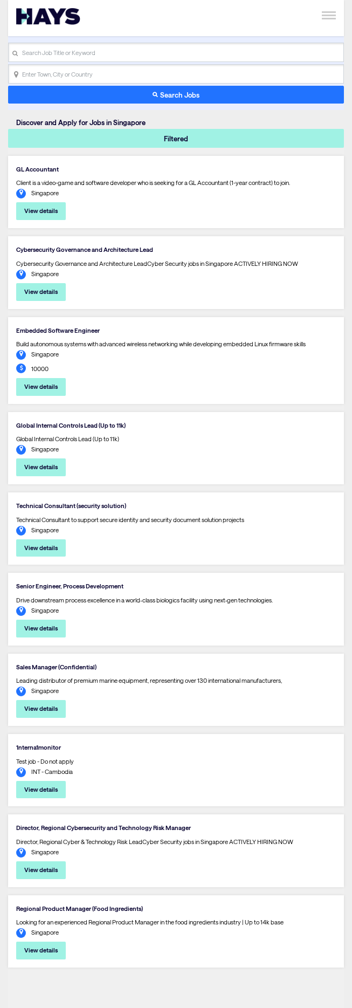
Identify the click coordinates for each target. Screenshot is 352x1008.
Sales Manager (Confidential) (56, 666)
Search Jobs (179, 95)
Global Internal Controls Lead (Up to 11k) (71, 425)
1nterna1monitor (38, 747)
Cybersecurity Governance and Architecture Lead (84, 249)
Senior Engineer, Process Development (69, 585)
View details (41, 210)
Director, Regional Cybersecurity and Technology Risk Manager (103, 827)
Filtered (176, 138)
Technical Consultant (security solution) (71, 505)
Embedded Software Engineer (58, 330)
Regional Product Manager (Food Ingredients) (79, 908)
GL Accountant (37, 169)
